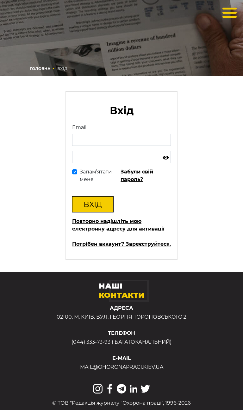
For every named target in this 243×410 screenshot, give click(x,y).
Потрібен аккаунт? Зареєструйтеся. (121, 244)
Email (79, 127)
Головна (40, 68)
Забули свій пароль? (137, 175)
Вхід (93, 204)
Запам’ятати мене (96, 175)
